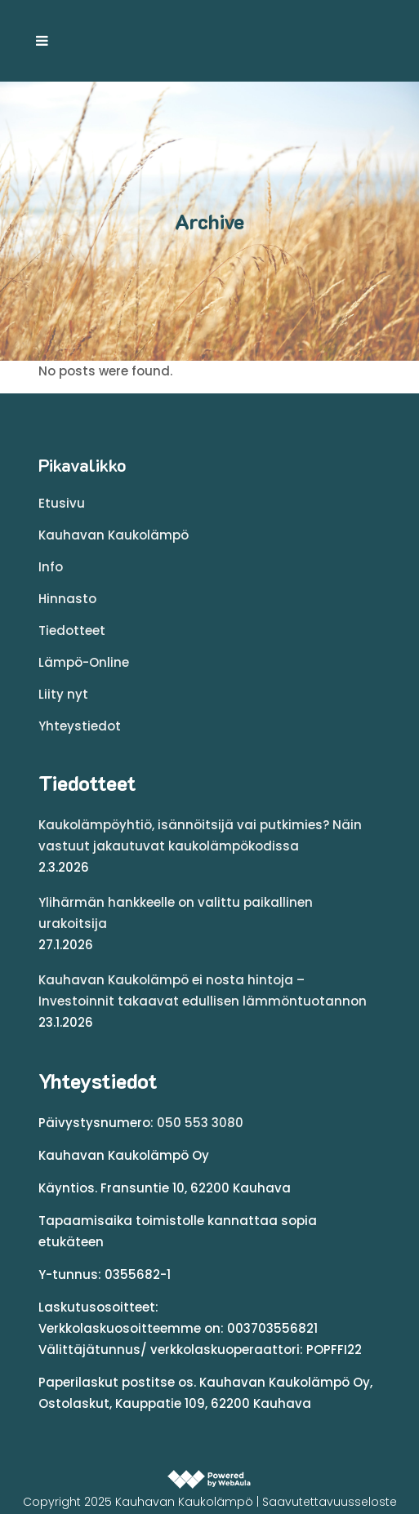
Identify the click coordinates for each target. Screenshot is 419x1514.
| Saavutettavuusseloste (326, 1502)
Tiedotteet (71, 630)
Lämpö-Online (83, 662)
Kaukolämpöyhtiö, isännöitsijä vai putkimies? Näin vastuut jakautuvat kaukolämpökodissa (200, 835)
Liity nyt (63, 694)
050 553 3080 (200, 1122)
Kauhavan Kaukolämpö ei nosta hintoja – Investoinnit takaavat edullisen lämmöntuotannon (202, 990)
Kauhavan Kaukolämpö (113, 535)
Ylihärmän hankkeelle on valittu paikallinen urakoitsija (175, 913)
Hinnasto (67, 598)
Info (50, 566)
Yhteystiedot (79, 726)
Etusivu (61, 503)
